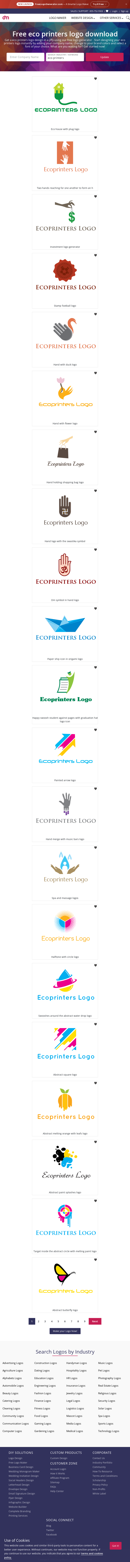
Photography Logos (109, 1378)
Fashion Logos (42, 1393)
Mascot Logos (74, 1416)
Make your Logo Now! (65, 1331)
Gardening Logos (44, 1431)
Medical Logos (74, 1431)
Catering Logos (11, 1400)
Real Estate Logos (108, 1385)
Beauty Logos (10, 1393)
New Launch (25, 4)
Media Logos (73, 1423)
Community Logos (13, 1416)
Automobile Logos (13, 1385)
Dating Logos (42, 1370)
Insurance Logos (75, 1385)
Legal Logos (73, 1400)
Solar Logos (105, 1408)
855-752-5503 (96, 11)
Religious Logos (107, 1393)
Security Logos (106, 1400)
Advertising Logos (13, 1363)
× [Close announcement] (126, 4)
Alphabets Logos (12, 1378)
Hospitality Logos (76, 1370)
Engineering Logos (45, 1385)
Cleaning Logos (11, 1408)
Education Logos (43, 1378)
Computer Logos (12, 1431)
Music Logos (105, 1363)
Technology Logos (108, 1431)
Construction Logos (45, 1363)
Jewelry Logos (74, 1393)
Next (95, 1321)
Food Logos (41, 1416)
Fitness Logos (42, 1408)
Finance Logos (42, 1400)
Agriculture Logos (13, 1370)
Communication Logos (16, 1423)
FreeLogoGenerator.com (49, 4)
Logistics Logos (75, 1408)
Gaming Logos (42, 1423)
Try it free (100, 4)
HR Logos (71, 1378)
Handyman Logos (76, 1363)
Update (104, 57)
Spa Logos (104, 1416)
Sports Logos (105, 1423)
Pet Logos (104, 1370)
